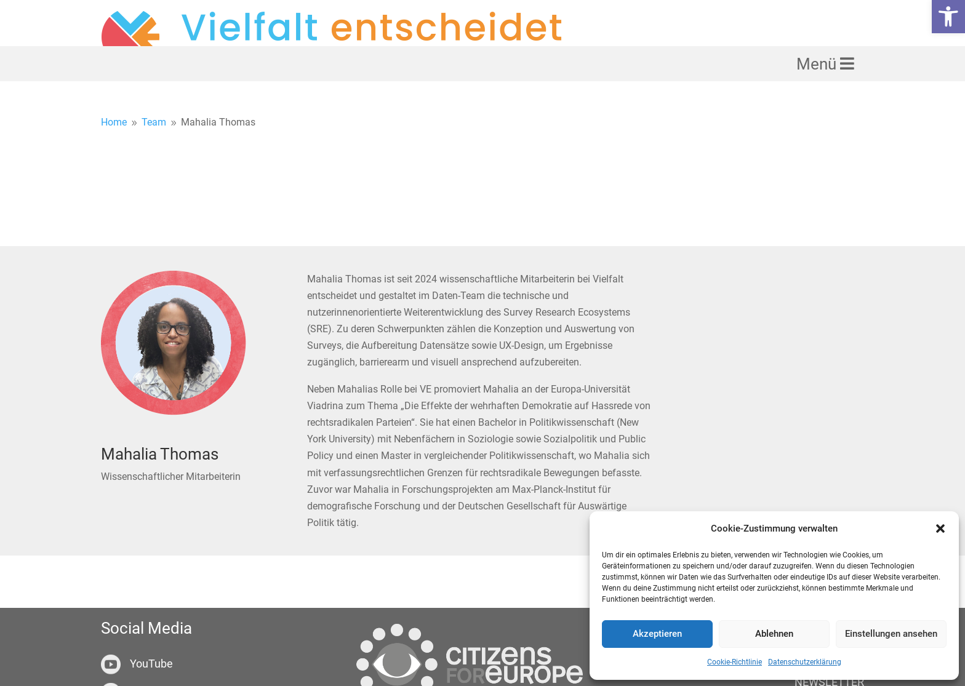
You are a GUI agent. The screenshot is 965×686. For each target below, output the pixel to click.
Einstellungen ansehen (891, 633)
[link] (948, 16)
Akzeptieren (657, 633)
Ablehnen (774, 633)
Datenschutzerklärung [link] (804, 662)
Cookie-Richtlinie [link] (734, 662)
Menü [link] (818, 96)
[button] (940, 528)
